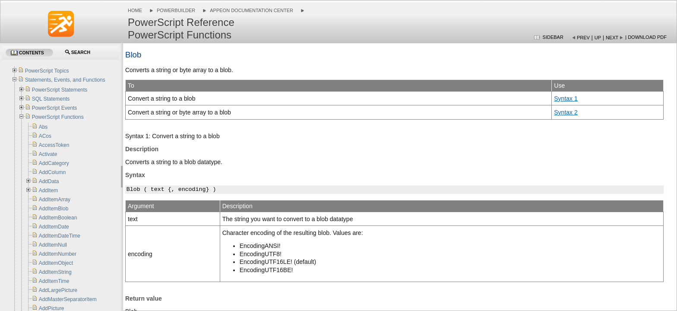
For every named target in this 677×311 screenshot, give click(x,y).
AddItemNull (53, 245)
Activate (48, 154)
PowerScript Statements (60, 90)
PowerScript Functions (58, 117)
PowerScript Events (54, 108)
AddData (49, 181)
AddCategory (54, 163)
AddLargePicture (58, 290)
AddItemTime (54, 281)
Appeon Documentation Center (251, 10)
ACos (45, 136)
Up (598, 37)
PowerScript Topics (47, 71)
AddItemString (55, 272)
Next (612, 37)
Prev (583, 37)
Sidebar (553, 37)
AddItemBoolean (58, 218)
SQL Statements (51, 99)
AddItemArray (54, 200)
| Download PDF (646, 37)
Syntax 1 (565, 98)
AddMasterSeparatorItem (68, 299)
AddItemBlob (54, 209)
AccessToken (54, 145)
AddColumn (52, 172)
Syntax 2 (565, 112)
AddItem (48, 190)
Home (135, 10)
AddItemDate (54, 227)
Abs (43, 127)
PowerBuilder (176, 10)
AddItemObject (56, 263)
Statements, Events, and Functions (65, 80)
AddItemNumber (57, 254)
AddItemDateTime (59, 236)
